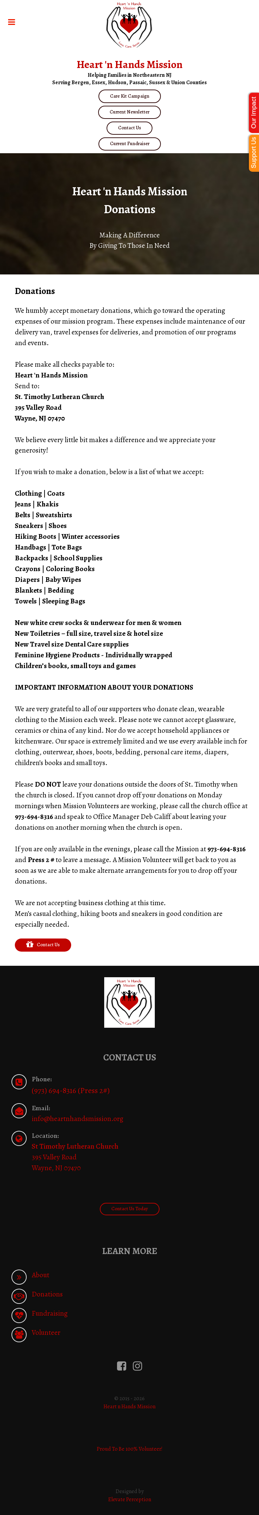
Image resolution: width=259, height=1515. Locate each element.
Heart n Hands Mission (129, 1406)
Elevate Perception (129, 1499)
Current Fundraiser (129, 143)
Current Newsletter (129, 111)
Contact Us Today (129, 1208)
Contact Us (129, 127)
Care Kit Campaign (129, 96)
